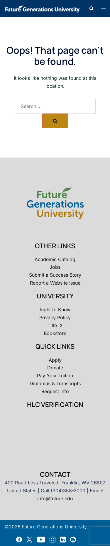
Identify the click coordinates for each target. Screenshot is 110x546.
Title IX (55, 325)
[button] (91, 8)
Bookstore (55, 333)
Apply (55, 360)
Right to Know (55, 309)
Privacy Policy (55, 317)
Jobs (55, 267)
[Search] (55, 121)
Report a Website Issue (55, 283)
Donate (55, 368)
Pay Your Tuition (55, 375)
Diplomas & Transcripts (55, 383)
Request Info (55, 391)
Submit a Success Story (55, 275)
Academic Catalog (55, 259)
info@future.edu (55, 498)
